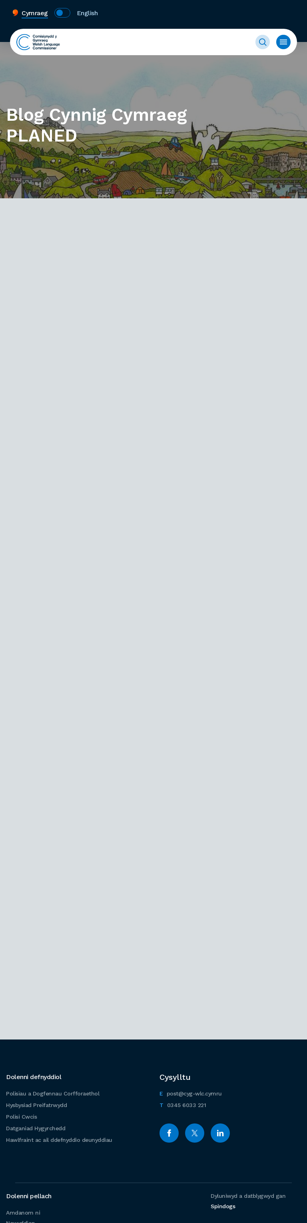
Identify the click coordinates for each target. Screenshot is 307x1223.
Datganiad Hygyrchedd (35, 1128)
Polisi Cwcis (21, 1116)
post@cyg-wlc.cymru (190, 1092)
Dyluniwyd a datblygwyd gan (248, 1201)
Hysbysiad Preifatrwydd (36, 1105)
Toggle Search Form (262, 42)
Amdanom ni (23, 1212)
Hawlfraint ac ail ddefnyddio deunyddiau (59, 1140)
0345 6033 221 (182, 1104)
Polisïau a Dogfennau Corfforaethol (52, 1093)
